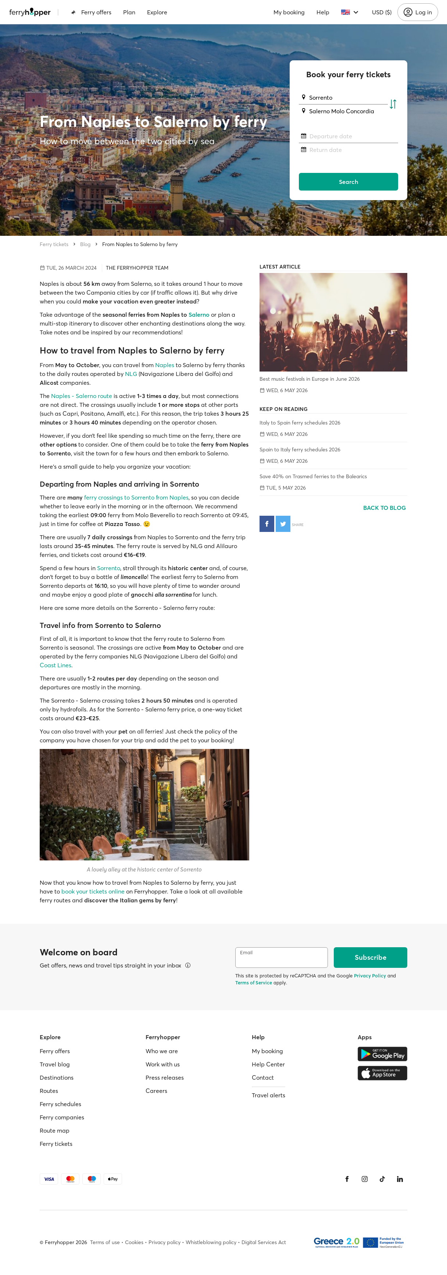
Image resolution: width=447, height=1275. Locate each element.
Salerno (199, 314)
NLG (130, 373)
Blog (85, 244)
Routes (49, 1090)
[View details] (188, 965)
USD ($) (381, 12)
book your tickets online (93, 891)
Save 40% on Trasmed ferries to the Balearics (313, 476)
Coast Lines (55, 665)
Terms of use (105, 1242)
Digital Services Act (264, 1242)
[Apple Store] (382, 1073)
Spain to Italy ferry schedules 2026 (300, 449)
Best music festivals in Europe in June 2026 (310, 379)
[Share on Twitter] (283, 524)
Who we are (162, 1051)
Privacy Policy (370, 976)
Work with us (163, 1064)
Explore (157, 12)
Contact (263, 1077)
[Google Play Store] (382, 1054)
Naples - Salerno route (82, 395)
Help (323, 12)
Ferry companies (62, 1117)
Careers (156, 1090)
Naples (164, 365)
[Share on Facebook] (267, 524)
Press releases (165, 1077)
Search (348, 181)
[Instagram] (364, 1179)
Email (246, 952)
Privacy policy (164, 1242)
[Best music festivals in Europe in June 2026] (333, 322)
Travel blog (55, 1064)
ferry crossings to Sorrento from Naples (136, 497)
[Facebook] (347, 1179)
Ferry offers (91, 12)
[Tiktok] (382, 1179)
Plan (129, 12)
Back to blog (385, 507)
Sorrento (108, 568)
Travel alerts (268, 1095)
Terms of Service (253, 982)
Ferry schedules (60, 1104)
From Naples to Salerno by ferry (140, 244)
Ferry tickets (54, 244)
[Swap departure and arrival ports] (393, 104)
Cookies (134, 1242)
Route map (54, 1130)
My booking (289, 12)
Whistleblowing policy (211, 1242)
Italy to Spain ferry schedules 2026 (300, 422)
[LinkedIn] (400, 1179)
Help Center (268, 1064)
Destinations (57, 1077)
